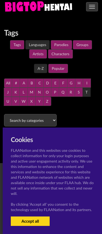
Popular (58, 68)
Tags (17, 44)
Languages (37, 44)
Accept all (30, 221)
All (8, 83)
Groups (82, 44)
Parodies (61, 44)
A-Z (41, 68)
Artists (38, 53)
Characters (60, 53)
